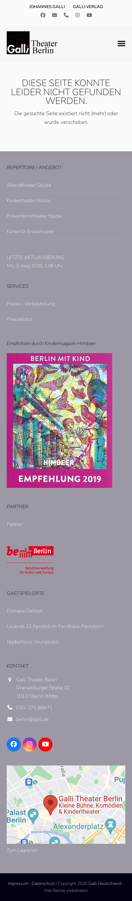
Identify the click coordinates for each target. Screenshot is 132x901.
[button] (121, 43)
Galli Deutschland (104, 883)
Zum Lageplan (22, 850)
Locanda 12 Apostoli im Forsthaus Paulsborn (55, 626)
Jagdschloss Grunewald (32, 641)
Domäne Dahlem (25, 611)
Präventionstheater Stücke (34, 216)
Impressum (18, 883)
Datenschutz (43, 883)
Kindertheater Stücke (28, 200)
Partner (15, 524)
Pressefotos (19, 319)
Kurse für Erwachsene (30, 231)
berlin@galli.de (32, 719)
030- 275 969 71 (34, 707)
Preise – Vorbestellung (31, 303)
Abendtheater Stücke (29, 185)
